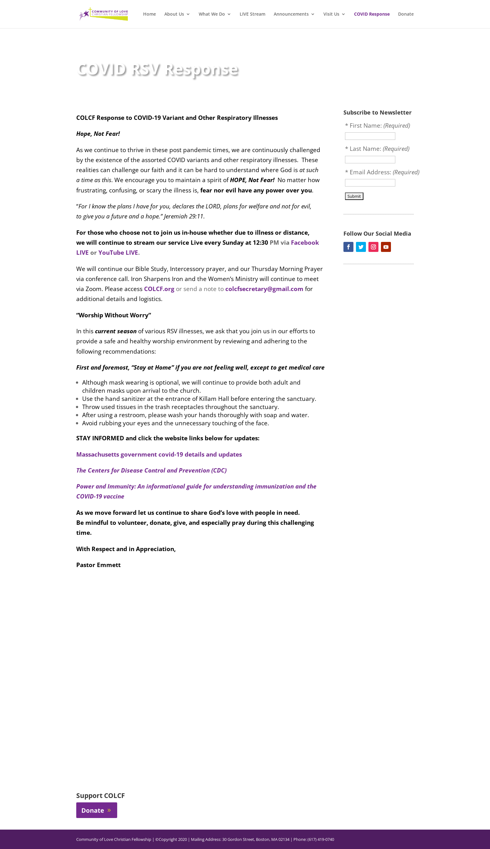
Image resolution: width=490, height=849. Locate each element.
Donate (406, 14)
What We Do (212, 14)
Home (149, 14)
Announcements (291, 14)
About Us (174, 14)
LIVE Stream (252, 14)
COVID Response (372, 14)
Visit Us (331, 14)
